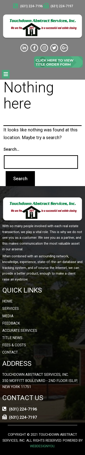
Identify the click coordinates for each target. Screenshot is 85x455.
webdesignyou (42, 446)
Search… (11, 149)
